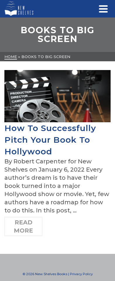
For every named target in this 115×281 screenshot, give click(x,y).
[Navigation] (103, 9)
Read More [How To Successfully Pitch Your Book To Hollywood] (23, 226)
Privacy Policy (81, 274)
